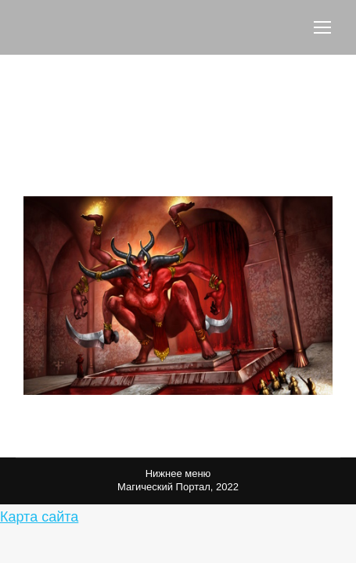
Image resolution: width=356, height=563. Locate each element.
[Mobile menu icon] (322, 27)
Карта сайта (39, 517)
